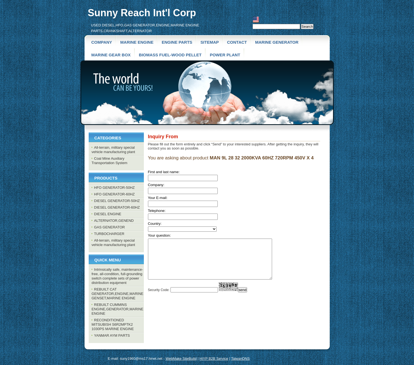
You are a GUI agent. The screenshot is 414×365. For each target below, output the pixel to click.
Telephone (156, 211)
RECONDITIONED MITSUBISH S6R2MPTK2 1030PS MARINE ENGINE (113, 324)
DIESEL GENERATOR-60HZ (117, 207)
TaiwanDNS (240, 358)
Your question (159, 235)
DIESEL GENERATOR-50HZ (117, 201)
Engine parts (177, 42)
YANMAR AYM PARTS (112, 335)
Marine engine (136, 42)
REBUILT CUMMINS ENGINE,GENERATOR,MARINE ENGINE (118, 309)
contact (237, 42)
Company (101, 42)
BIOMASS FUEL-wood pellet (170, 54)
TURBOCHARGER (109, 234)
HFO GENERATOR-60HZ (114, 194)
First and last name (163, 172)
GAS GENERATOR (109, 227)
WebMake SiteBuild (181, 358)
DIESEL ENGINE (107, 214)
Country (154, 224)
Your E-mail (157, 198)
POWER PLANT (225, 54)
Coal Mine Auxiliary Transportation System (109, 160)
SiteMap (209, 42)
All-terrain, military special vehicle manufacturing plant (113, 149)
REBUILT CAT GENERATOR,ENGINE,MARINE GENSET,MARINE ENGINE (118, 293)
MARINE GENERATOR (276, 42)
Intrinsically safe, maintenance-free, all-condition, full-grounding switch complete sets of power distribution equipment (117, 276)
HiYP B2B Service (214, 358)
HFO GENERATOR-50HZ (114, 188)
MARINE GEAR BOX (111, 54)
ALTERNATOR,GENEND (114, 221)
